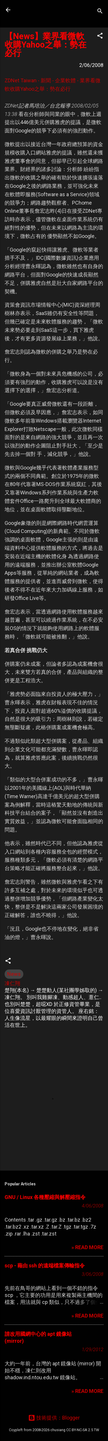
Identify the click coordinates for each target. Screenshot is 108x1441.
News (14, 974)
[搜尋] (99, 12)
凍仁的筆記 (41, 10)
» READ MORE (87, 1247)
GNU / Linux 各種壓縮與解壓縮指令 (45, 1197)
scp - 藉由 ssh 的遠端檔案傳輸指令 (45, 1265)
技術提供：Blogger (54, 1418)
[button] (99, 36)
